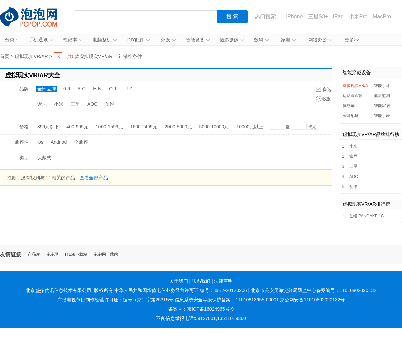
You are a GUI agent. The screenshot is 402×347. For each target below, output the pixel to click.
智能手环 (382, 85)
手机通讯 (41, 39)
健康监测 (382, 95)
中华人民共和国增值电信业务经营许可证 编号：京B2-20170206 (180, 290)
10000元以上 (249, 126)
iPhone (294, 16)
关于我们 (178, 281)
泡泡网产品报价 (35, 17)
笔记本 (73, 39)
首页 (4, 56)
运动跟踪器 (353, 95)
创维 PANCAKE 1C (366, 216)
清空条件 (132, 56)
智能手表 (382, 115)
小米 (58, 104)
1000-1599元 (109, 126)
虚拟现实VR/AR (31, 56)
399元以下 (48, 126)
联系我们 (201, 281)
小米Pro (358, 16)
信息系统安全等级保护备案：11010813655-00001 (227, 299)
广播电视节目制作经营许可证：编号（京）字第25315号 (115, 299)
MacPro (382, 16)
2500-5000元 (178, 126)
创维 (109, 104)
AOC (92, 104)
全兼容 (81, 142)
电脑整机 (104, 39)
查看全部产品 (94, 177)
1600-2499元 (143, 126)
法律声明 (223, 281)
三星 (75, 104)
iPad (338, 16)
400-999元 (77, 126)
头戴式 (44, 157)
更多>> (352, 39)
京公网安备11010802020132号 (312, 299)
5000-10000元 (214, 126)
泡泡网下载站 (106, 254)
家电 (288, 39)
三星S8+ (318, 16)
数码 (261, 39)
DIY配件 (138, 39)
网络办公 (320, 39)
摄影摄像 (232, 39)
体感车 (349, 105)
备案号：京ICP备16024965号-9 (201, 309)
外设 (168, 39)
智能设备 (198, 39)
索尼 (42, 104)
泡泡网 (53, 254)
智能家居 (382, 105)
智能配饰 (351, 115)
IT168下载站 (76, 254)
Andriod (59, 142)
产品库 (34, 254)
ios (40, 142)
